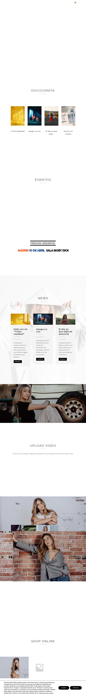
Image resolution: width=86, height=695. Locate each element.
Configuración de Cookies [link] (46, 693)
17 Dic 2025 (39, 334)
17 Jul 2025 (61, 336)
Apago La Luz (41, 330)
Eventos (43, 180)
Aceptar (63, 688)
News (43, 298)
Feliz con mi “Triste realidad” (20, 331)
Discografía (43, 90)
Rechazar (76, 688)
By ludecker (17, 339)
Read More (17, 361)
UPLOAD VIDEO (43, 445)
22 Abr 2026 (17, 336)
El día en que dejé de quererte (65, 331)
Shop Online (43, 641)
